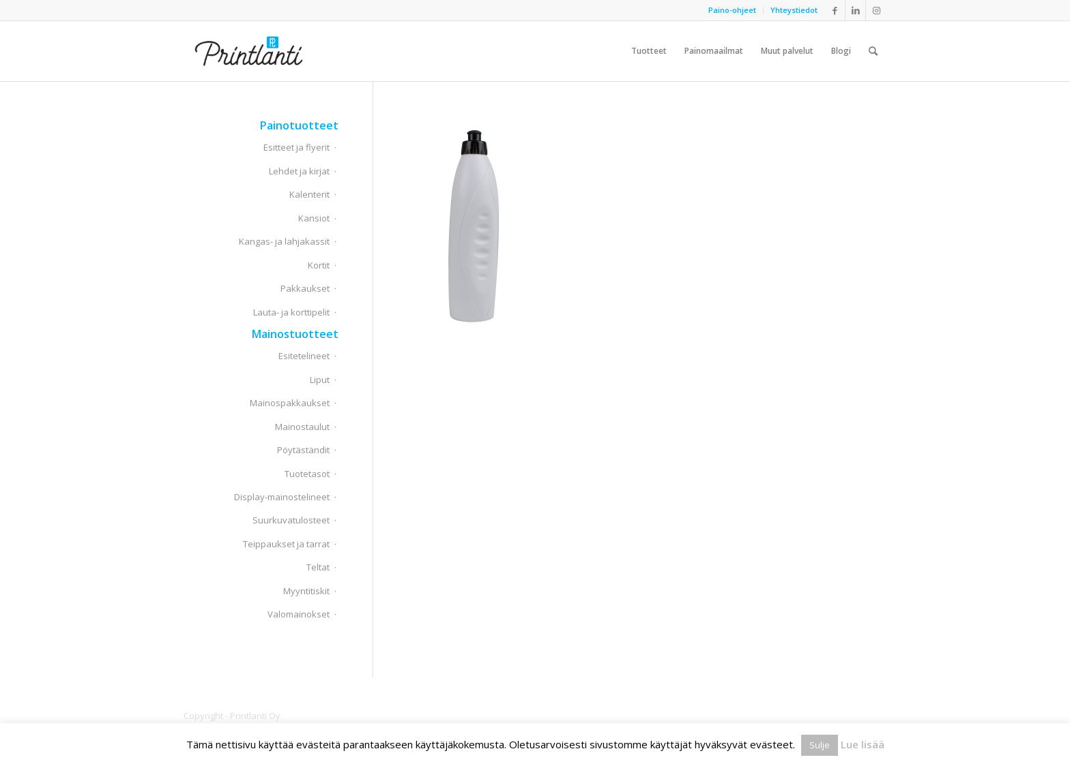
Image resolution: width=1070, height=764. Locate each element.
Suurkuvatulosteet (291, 520)
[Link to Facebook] (835, 10)
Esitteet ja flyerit (296, 147)
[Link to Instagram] (876, 10)
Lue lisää (862, 744)
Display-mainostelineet (282, 497)
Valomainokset (299, 614)
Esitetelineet (304, 356)
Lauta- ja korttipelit (291, 312)
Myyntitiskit (306, 591)
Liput (320, 379)
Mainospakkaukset (290, 403)
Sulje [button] (819, 745)
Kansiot (314, 218)
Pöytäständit (303, 450)
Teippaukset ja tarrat (286, 544)
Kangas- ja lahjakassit (284, 241)
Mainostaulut (302, 427)
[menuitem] (733, 10)
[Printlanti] (249, 51)
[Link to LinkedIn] (855, 10)
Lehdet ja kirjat (299, 171)
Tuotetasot (307, 474)
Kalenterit (309, 194)
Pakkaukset (305, 288)
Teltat (318, 567)
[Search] (873, 51)
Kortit (319, 265)
